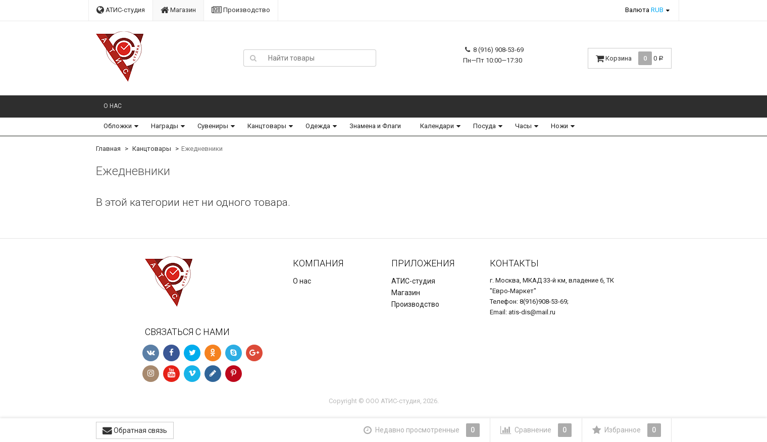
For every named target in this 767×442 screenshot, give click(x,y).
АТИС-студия (120, 10)
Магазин (178, 10)
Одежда (317, 126)
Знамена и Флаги (375, 126)
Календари (437, 126)
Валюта (644, 10)
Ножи (559, 126)
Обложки (118, 126)
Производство (241, 10)
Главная (108, 148)
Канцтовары (266, 126)
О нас (113, 105)
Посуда (484, 126)
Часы (523, 126)
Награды (164, 126)
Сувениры (212, 126)
